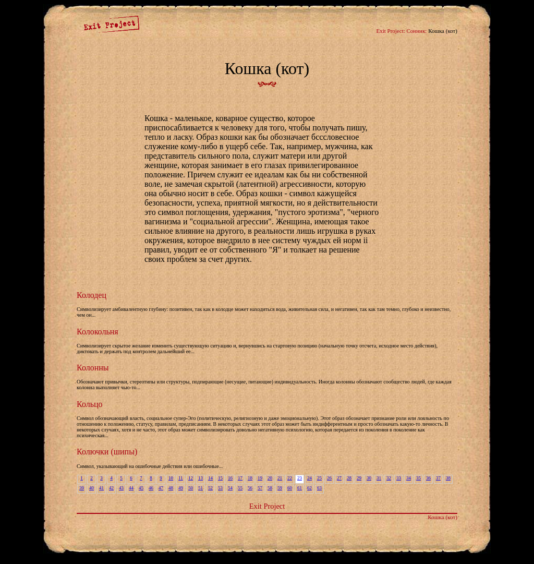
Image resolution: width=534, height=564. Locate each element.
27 (339, 478)
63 (319, 487)
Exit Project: (390, 31)
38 (448, 478)
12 (190, 478)
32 (388, 478)
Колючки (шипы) (107, 451)
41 (101, 487)
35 (418, 478)
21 (279, 478)
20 (270, 478)
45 (141, 487)
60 (289, 487)
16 (230, 478)
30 (369, 478)
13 (200, 478)
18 (250, 478)
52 (210, 487)
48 (170, 487)
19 (260, 478)
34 (408, 478)
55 (240, 487)
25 (319, 478)
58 (270, 487)
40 (91, 487)
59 (279, 487)
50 (190, 487)
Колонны (93, 367)
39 (81, 487)
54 (230, 487)
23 (299, 478)
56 (250, 487)
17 (240, 478)
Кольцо (90, 404)
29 (359, 478)
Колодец (91, 295)
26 (329, 478)
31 (379, 478)
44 (131, 487)
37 (438, 478)
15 (220, 478)
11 (180, 478)
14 (210, 478)
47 (161, 487)
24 (309, 478)
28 (349, 478)
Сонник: (417, 31)
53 (220, 487)
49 (180, 487)
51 (200, 487)
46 (151, 487)
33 (398, 478)
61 (299, 487)
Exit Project (267, 506)
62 (309, 487)
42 (111, 487)
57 (260, 487)
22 (289, 478)
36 (428, 478)
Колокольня (97, 331)
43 (121, 487)
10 (170, 478)
